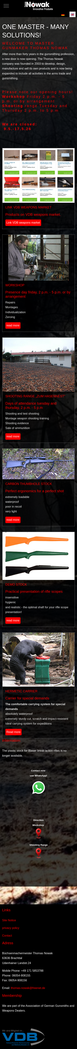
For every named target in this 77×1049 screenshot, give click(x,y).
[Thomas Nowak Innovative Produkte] (38, 6)
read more (12, 325)
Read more (13, 731)
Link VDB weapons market (23, 222)
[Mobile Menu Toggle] (2, 5)
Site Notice (9, 920)
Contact (7, 935)
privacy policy (10, 927)
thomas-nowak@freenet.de (28, 987)
